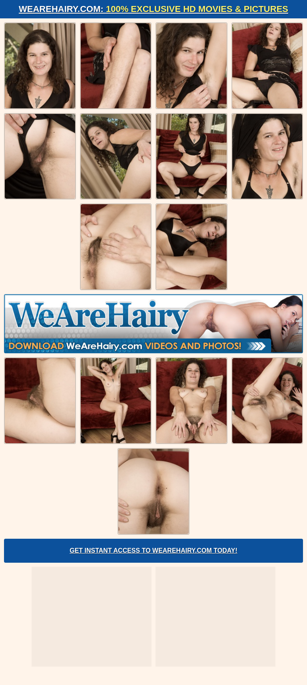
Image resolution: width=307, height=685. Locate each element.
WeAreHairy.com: (153, 9)
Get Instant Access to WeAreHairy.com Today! (153, 550)
